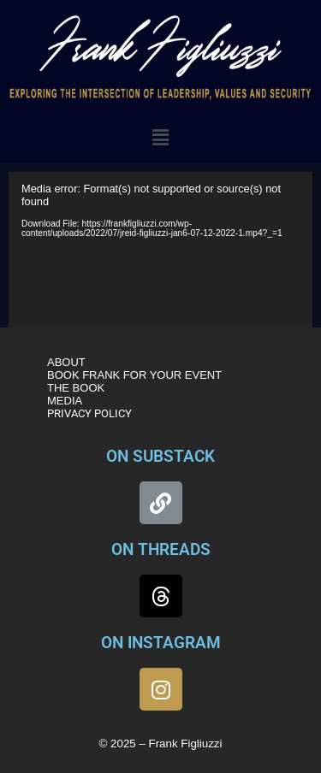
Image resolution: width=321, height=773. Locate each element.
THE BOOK (75, 387)
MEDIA (64, 400)
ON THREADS (161, 549)
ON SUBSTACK (160, 456)
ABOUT (66, 362)
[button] (160, 137)
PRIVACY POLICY (89, 413)
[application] (160, 254)
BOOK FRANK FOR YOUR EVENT (134, 375)
